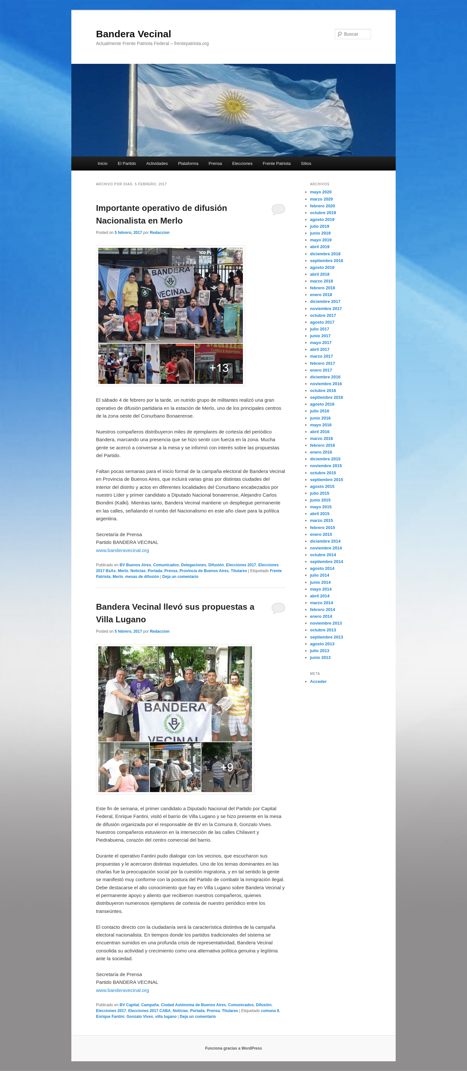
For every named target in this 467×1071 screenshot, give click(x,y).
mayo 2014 (321, 589)
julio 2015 (319, 493)
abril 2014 (319, 595)
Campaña (150, 1005)
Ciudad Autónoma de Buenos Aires (193, 1005)
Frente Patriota (277, 163)
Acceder (318, 681)
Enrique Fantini (110, 1016)
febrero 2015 (322, 527)
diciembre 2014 (325, 541)
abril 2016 (319, 431)
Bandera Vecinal (133, 34)
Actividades (157, 163)
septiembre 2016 (326, 397)
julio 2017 (319, 329)
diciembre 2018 (325, 253)
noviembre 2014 (326, 548)
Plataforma (188, 163)
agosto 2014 (322, 568)
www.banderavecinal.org (122, 550)
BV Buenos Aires (135, 565)
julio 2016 (319, 411)
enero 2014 (321, 616)
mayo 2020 (321, 192)
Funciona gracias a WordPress (233, 1048)
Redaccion (160, 232)
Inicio (102, 163)
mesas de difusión (142, 576)
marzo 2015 (321, 520)
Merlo (123, 571)
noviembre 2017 (326, 308)
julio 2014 (319, 575)
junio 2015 (320, 500)
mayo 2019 (321, 239)
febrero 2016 (322, 445)
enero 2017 (321, 370)
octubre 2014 (323, 554)
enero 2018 (321, 294)
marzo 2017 (321, 356)
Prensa (215, 163)
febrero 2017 (322, 363)
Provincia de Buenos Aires (204, 571)
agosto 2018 (322, 267)
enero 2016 (321, 452)
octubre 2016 (323, 390)
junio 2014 (320, 582)
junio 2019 (320, 233)
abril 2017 (319, 349)
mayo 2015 (321, 506)
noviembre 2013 (326, 623)
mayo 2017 (321, 342)
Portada (155, 571)
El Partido (127, 163)
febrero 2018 (322, 287)
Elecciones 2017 (241, 565)
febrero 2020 (322, 205)
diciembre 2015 (325, 458)
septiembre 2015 (326, 479)
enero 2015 (321, 534)
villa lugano (166, 1016)
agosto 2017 (322, 322)
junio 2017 (320, 335)
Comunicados (166, 565)
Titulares (239, 571)
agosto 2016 (322, 404)
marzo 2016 (321, 438)
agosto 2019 (322, 219)
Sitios (306, 163)
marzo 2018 (321, 281)
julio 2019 (319, 226)
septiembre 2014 (326, 561)
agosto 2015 (322, 486)
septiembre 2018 (326, 260)
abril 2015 (319, 513)
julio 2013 (319, 650)
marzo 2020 (321, 199)
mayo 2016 (321, 424)
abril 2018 (319, 274)
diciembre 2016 (325, 376)
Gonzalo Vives (139, 1016)
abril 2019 (319, 246)
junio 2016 (320, 418)
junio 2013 (320, 657)
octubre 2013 (323, 630)
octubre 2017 (323, 315)
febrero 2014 (322, 609)
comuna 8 (270, 1010)
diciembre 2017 (325, 301)
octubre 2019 (323, 212)
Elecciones (242, 163)
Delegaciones (193, 565)
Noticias (138, 571)
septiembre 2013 (326, 637)
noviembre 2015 (326, 465)
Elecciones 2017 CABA (149, 1010)
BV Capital (129, 1005)
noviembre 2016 (326, 383)
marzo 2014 (321, 602)
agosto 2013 (322, 643)
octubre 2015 (323, 472)
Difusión (216, 565)
